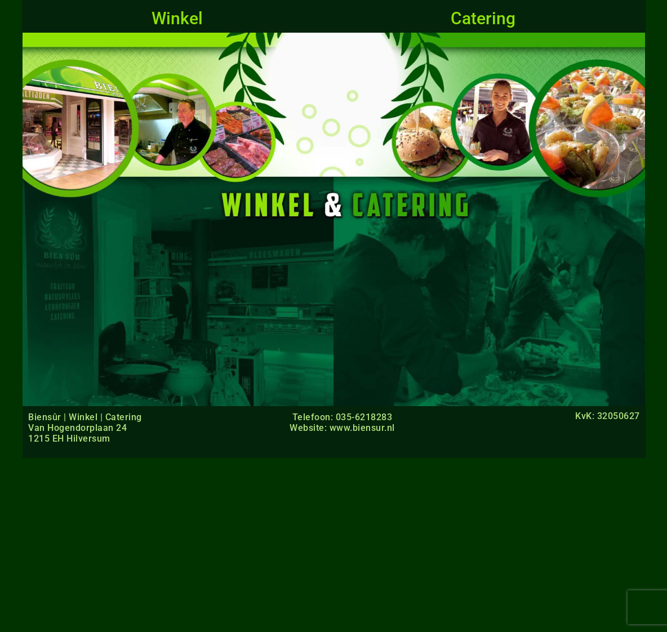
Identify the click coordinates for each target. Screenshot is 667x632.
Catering (483, 18)
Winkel (177, 18)
